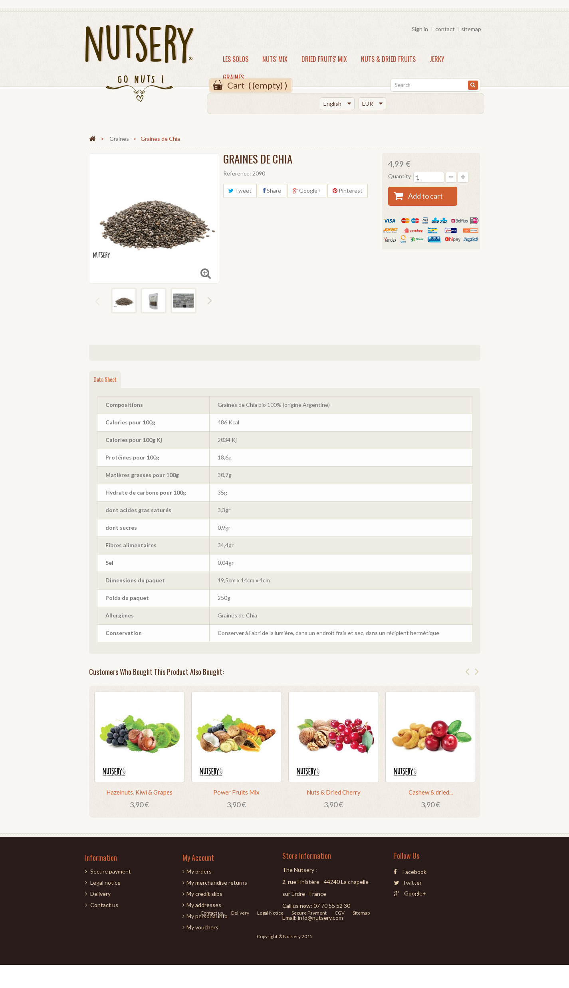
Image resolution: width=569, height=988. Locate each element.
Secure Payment (309, 951)
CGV (340, 951)
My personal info (207, 916)
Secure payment (110, 871)
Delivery (100, 893)
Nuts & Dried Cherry (334, 792)
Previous (98, 302)
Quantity (399, 176)
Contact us (104, 904)
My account (198, 857)
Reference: (237, 173)
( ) (257, 85)
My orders (199, 871)
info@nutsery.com (320, 917)
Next (210, 301)
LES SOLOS (235, 59)
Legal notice (105, 882)
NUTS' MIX (274, 59)
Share (272, 190)
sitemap (471, 29)
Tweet (240, 190)
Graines (233, 77)
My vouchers (202, 927)
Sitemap (361, 951)
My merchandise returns (216, 882)
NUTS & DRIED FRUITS (388, 59)
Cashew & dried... (430, 792)
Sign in (420, 29)
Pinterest (348, 190)
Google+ (307, 190)
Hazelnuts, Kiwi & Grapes (139, 792)
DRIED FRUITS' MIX (324, 59)
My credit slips (204, 893)
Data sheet (105, 379)
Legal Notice (270, 951)
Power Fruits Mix (236, 792)
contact (445, 29)
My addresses (203, 904)
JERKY (437, 59)
